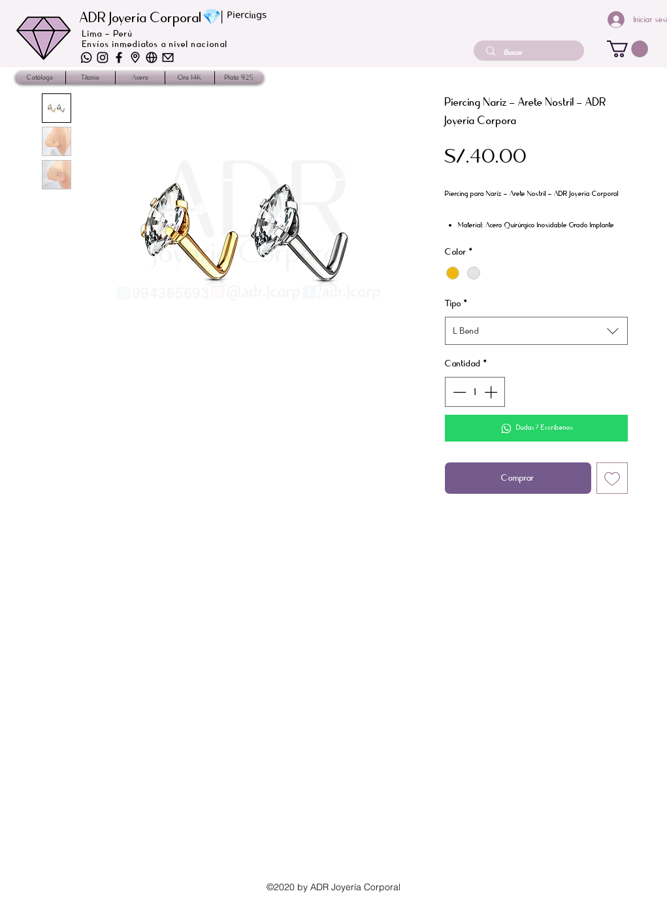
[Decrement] (458, 392)
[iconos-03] (151, 57)
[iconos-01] (167, 57)
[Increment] (492, 392)
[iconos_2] (118, 57)
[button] (627, 48)
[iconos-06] (86, 57)
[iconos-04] (102, 57)
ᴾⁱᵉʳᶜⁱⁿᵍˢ (247, 18)
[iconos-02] (135, 57)
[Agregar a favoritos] (612, 478)
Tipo (456, 303)
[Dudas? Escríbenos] (536, 428)
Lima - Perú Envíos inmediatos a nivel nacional (155, 38)
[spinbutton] (475, 392)
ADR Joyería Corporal (141, 17)
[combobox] (536, 331)
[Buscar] (530, 52)
